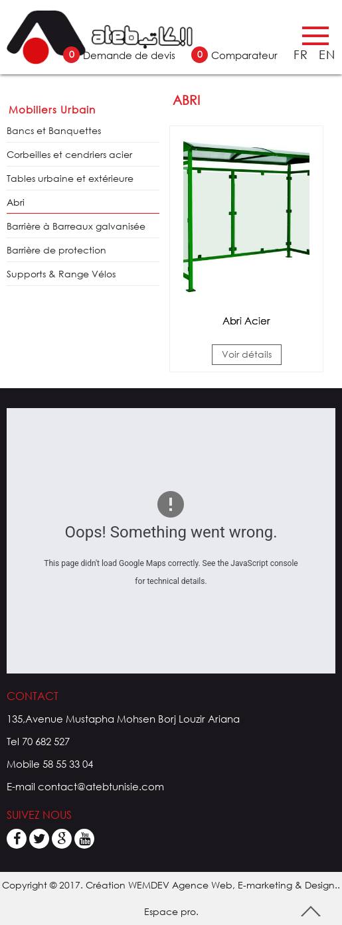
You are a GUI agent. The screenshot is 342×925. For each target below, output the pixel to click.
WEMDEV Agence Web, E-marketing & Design (231, 885)
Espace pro (170, 911)
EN (327, 54)
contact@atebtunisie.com (101, 786)
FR (303, 54)
